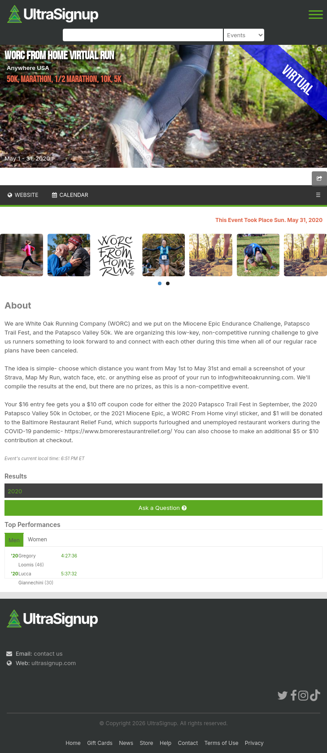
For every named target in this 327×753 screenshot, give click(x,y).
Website (22, 195)
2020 (15, 491)
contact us (48, 653)
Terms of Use (221, 743)
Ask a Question (162, 508)
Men (14, 540)
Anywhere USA (28, 67)
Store (146, 743)
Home (73, 743)
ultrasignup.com (53, 662)
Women (37, 539)
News (126, 743)
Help (165, 743)
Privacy (254, 743)
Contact (188, 743)
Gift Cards (100, 743)
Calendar (69, 195)
